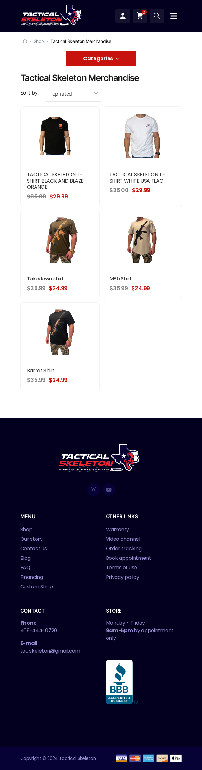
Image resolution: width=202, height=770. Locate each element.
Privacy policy (122, 577)
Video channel (123, 539)
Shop (39, 41)
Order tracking (124, 548)
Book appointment (128, 558)
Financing (31, 577)
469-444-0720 (38, 630)
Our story (31, 539)
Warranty (117, 529)
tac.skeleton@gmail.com (50, 650)
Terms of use (121, 567)
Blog (25, 558)
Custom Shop (36, 586)
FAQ (25, 567)
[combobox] (73, 93)
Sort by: (29, 92)
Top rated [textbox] (60, 93)
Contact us (33, 548)
